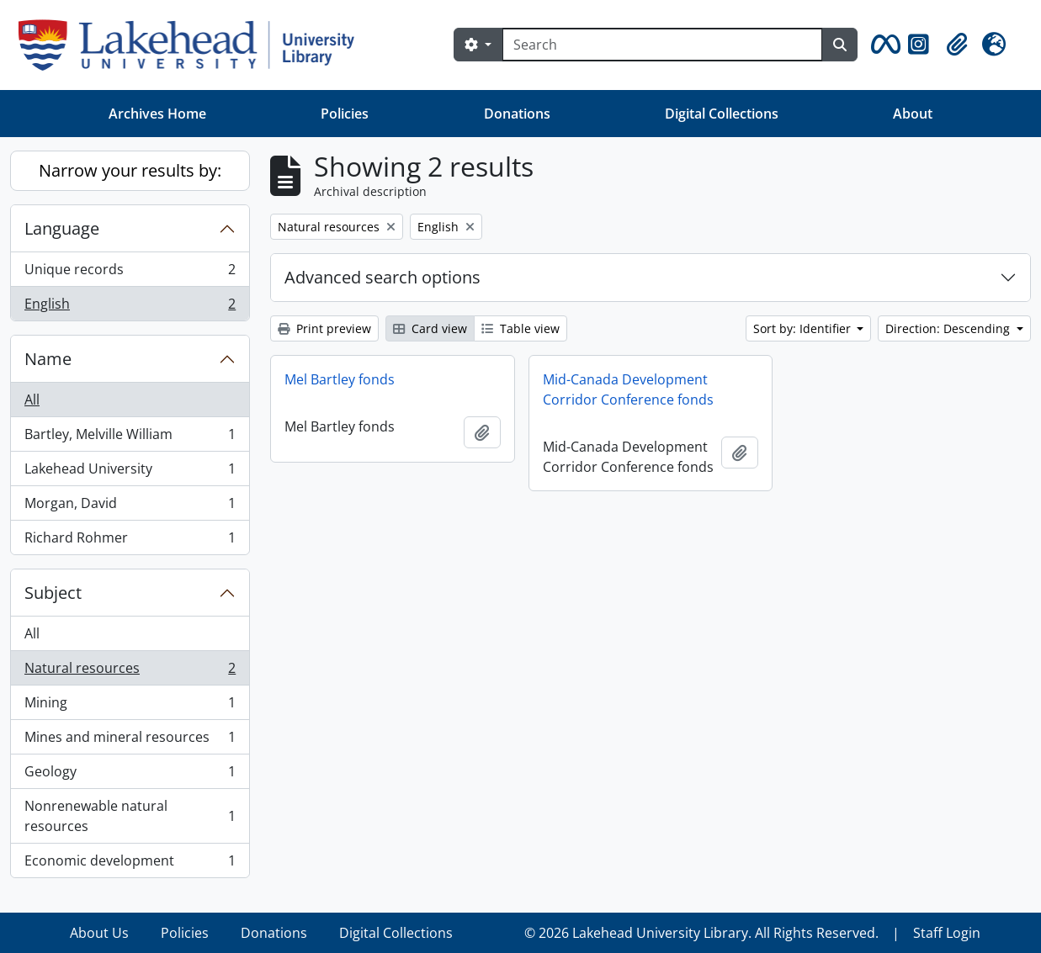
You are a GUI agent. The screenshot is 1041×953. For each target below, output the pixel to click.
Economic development (130, 863)
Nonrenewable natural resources (130, 816)
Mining (130, 706)
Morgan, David (130, 507)
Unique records (130, 273)
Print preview (324, 328)
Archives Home (157, 113)
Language (61, 228)
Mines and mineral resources (130, 740)
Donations (517, 113)
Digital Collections (721, 113)
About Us (99, 933)
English (130, 307)
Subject (53, 592)
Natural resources (130, 672)
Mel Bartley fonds (339, 379)
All (32, 399)
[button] (882, 44)
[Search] (662, 44)
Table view (520, 328)
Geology (130, 775)
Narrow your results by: (130, 170)
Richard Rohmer (130, 540)
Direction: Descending (949, 328)
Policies (345, 113)
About (912, 113)
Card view (430, 328)
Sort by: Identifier (803, 328)
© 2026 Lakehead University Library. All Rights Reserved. (701, 933)
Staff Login (946, 933)
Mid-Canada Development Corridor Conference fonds (628, 389)
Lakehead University (130, 472)
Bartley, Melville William (130, 438)
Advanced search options (382, 277)
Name (48, 358)
